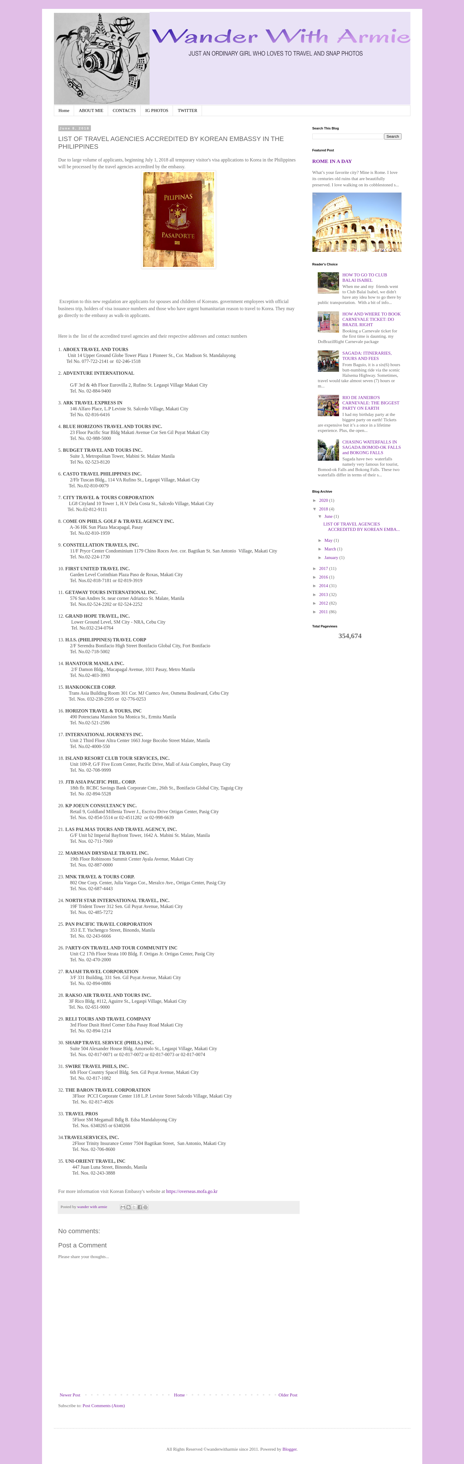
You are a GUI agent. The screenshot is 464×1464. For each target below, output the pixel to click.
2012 (324, 603)
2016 (324, 577)
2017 (324, 568)
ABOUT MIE (91, 110)
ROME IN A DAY (332, 161)
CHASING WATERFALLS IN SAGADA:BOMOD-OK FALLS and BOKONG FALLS (371, 447)
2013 (324, 594)
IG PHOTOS (156, 110)
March (331, 549)
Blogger (289, 1449)
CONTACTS (124, 110)
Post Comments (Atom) (104, 1405)
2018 (324, 509)
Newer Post (70, 1395)
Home (64, 110)
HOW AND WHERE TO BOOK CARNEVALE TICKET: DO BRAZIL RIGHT (371, 319)
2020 (324, 500)
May (329, 540)
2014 (324, 585)
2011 (324, 611)
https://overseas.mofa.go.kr (192, 1191)
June (329, 516)
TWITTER (187, 110)
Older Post (288, 1395)
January (332, 557)
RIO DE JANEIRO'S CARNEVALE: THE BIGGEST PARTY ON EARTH (370, 403)
